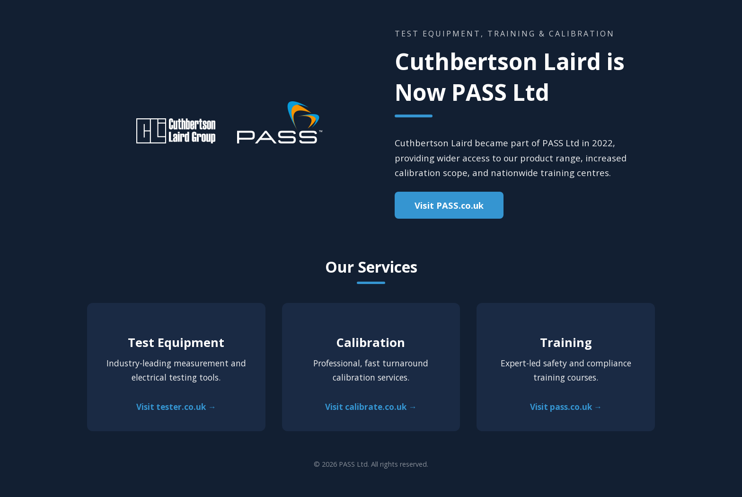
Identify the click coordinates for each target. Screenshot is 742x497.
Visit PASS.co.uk (449, 205)
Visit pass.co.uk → (566, 406)
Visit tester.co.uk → (176, 406)
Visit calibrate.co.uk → (370, 406)
